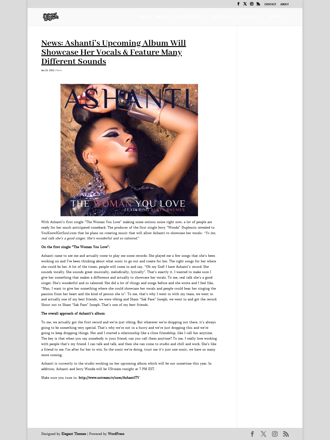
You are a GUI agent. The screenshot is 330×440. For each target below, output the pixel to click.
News (274, 17)
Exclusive (248, 17)
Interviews (190, 17)
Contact (270, 5)
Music (162, 17)
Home (145, 17)
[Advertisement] (124, 391)
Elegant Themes (73, 434)
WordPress (116, 434)
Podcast (220, 17)
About (284, 5)
